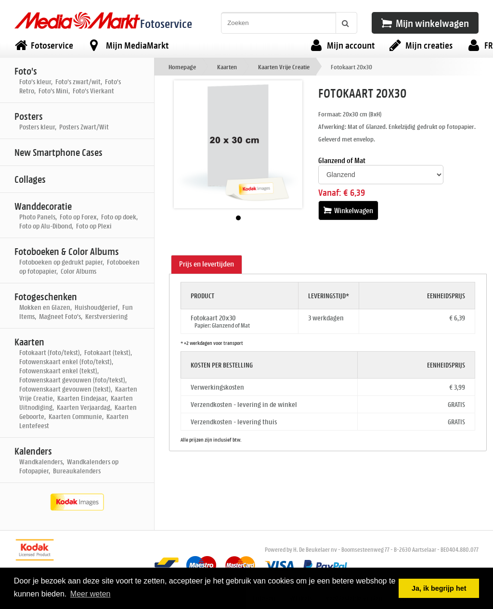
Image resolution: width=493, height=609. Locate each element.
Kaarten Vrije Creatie (284, 67)
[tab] (206, 264)
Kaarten (227, 67)
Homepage (182, 67)
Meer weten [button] (90, 594)
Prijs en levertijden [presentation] (206, 263)
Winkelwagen (348, 210)
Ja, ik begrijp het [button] (439, 588)
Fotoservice (166, 23)
